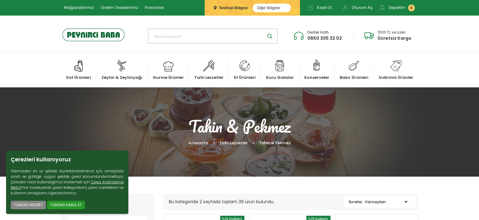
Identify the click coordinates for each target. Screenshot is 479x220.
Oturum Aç (358, 7)
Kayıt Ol (320, 7)
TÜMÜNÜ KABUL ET (66, 204)
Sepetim (397, 8)
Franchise (154, 7)
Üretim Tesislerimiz (119, 7)
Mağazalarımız (79, 7)
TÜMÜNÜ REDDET (28, 204)
